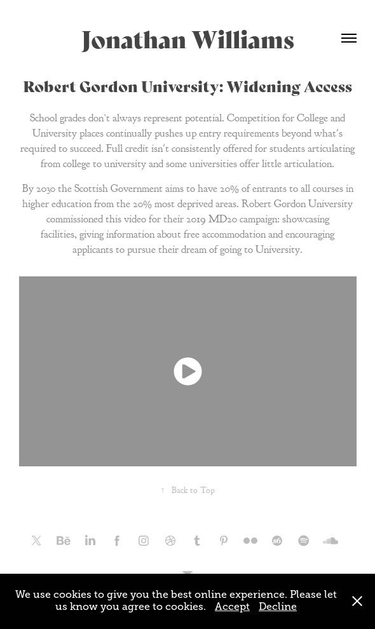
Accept (232, 606)
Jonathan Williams (187, 38)
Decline (278, 606)
